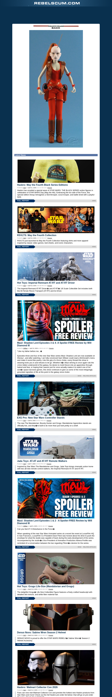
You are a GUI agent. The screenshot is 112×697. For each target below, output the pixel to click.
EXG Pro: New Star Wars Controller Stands (41, 417)
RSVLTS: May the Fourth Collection (36, 235)
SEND (94, 200)
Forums (50, 187)
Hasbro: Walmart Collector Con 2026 (37, 687)
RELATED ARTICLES (89, 376)
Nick (24, 187)
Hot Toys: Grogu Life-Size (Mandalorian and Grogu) (45, 586)
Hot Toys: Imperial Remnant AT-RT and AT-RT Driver (46, 283)
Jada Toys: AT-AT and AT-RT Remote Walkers (42, 461)
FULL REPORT (23, 201)
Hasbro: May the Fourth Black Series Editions (42, 185)
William (25, 348)
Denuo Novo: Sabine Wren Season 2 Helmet (41, 632)
